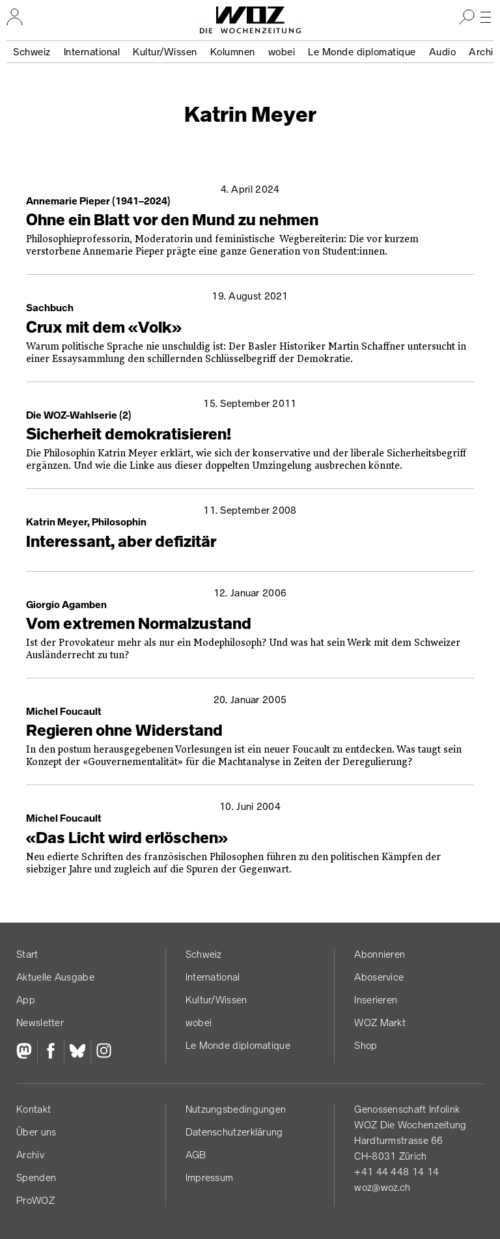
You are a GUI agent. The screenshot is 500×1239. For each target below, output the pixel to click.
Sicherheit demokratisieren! (128, 434)
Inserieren (375, 999)
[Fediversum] (26, 1052)
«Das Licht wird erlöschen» (127, 838)
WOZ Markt (380, 1022)
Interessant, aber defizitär (121, 542)
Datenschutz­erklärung (234, 1131)
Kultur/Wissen (165, 51)
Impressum (210, 1177)
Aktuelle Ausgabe (55, 976)
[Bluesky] (77, 1052)
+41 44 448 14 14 (396, 1171)
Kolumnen (232, 51)
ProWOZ (35, 1200)
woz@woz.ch (382, 1187)
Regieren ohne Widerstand (124, 730)
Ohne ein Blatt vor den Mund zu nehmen (172, 220)
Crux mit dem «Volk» (104, 327)
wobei (282, 51)
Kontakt (33, 1109)
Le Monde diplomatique (362, 51)
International (92, 51)
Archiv (30, 1154)
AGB (196, 1154)
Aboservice (379, 976)
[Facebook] (50, 1052)
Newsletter (40, 1022)
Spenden (36, 1177)
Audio (442, 51)
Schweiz (32, 51)
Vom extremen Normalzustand (138, 624)
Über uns (36, 1131)
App (25, 999)
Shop (365, 1045)
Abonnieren (379, 954)
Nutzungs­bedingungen (236, 1109)
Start (27, 954)
